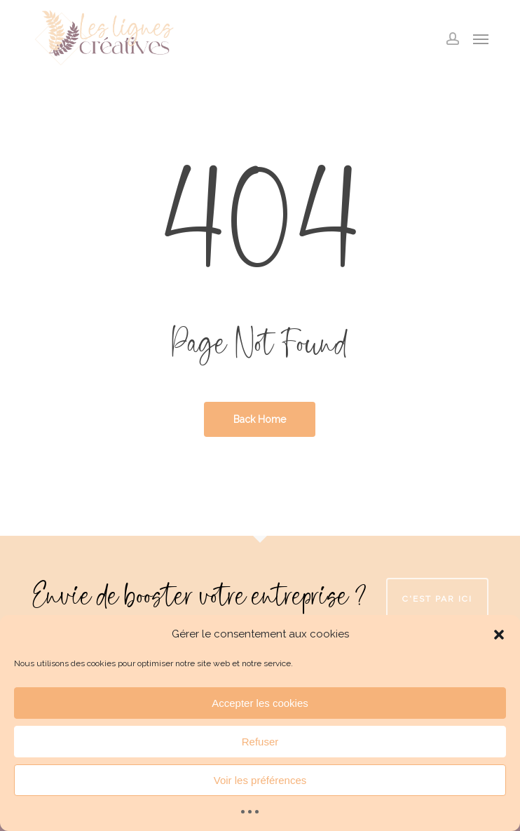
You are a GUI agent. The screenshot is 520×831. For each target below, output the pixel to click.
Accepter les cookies (260, 703)
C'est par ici (437, 599)
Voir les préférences (260, 780)
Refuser (260, 742)
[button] (499, 635)
